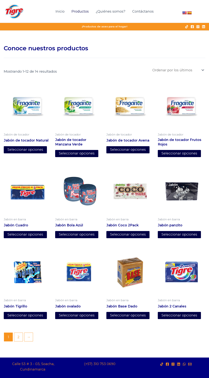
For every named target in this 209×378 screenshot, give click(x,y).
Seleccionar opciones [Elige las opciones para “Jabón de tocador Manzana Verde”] (77, 153)
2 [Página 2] (18, 337)
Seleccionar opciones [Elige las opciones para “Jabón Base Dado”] (128, 316)
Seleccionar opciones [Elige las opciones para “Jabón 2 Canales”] (179, 316)
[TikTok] (186, 26)
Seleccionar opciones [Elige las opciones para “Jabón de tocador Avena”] (128, 150)
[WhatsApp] (184, 364)
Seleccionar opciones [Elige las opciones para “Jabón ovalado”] (77, 316)
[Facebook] (192, 26)
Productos (80, 11)
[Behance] (190, 364)
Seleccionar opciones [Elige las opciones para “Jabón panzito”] (179, 235)
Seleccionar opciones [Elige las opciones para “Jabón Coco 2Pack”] (128, 235)
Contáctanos (142, 11)
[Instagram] (198, 26)
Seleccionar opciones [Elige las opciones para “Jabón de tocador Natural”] (25, 150)
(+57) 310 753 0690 (99, 364)
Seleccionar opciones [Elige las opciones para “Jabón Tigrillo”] (25, 316)
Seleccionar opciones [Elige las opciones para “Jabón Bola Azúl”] (77, 235)
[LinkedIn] (178, 364)
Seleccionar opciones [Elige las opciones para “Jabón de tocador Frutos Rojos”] (179, 153)
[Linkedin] (203, 26)
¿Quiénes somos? (110, 11)
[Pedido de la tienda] (178, 70)
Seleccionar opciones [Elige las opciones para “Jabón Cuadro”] (25, 235)
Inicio (60, 11)
